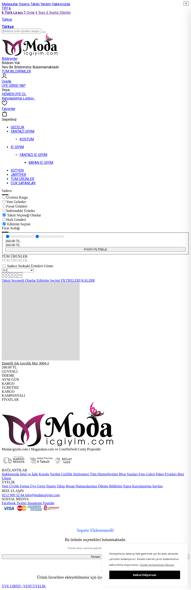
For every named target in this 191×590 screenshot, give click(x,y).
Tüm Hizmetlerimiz (103, 474)
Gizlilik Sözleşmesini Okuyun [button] (157, 564)
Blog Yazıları (128, 474)
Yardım (46, 4)
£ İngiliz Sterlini (58, 12)
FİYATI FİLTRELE (95, 249)
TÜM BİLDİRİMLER (16, 71)
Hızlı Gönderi (16, 220)
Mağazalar (10, 4)
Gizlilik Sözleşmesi (74, 474)
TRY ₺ (6, 8)
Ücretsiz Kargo (17, 197)
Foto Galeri (146, 474)
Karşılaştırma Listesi (18, 98)
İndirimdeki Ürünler (20, 211)
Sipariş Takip (55, 486)
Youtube (48, 503)
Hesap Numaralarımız (81, 486)
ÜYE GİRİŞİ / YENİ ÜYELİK (24, 586)
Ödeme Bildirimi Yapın (114, 486)
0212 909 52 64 (13, 495)
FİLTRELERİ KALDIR (78, 280)
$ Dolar (30, 12)
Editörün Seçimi (18, 224)
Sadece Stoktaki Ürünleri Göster (30, 266)
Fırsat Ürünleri (16, 206)
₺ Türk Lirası (13, 12)
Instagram (34, 503)
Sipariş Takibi (30, 4)
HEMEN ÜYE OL (14, 94)
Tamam (95, 556)
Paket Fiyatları (166, 474)
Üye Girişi (37, 486)
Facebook (9, 503)
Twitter (21, 503)
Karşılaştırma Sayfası (147, 486)
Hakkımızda (61, 4)
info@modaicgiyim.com (42, 495)
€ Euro (41, 12)
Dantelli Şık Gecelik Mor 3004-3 (25, 363)
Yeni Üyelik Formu (15, 486)
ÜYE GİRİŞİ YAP (14, 85)
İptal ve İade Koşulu (34, 474)
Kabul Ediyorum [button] (144, 575)
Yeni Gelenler (16, 202)
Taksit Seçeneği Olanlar (24, 215)
